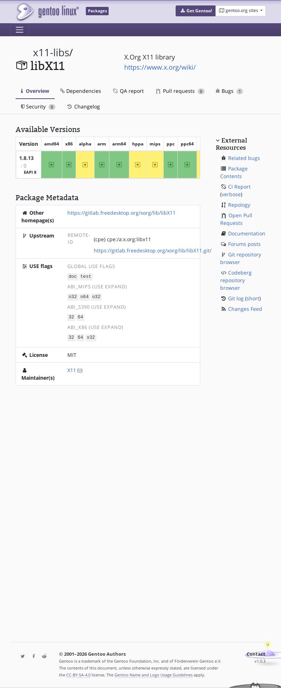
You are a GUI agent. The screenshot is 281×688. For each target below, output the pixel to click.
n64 (84, 296)
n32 (73, 296)
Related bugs (244, 158)
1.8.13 (26, 158)
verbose (231, 194)
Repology (239, 204)
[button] (196, 10)
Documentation (246, 233)
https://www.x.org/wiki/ (160, 67)
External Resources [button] (231, 144)
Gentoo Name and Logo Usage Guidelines (153, 674)
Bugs (229, 90)
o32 (96, 296)
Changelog (83, 106)
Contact (256, 654)
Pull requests (180, 90)
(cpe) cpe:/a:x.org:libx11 (122, 239)
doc (73, 276)
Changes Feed (245, 308)
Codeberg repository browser (236, 280)
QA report (128, 90)
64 (80, 316)
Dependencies (80, 90)
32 (71, 316)
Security (38, 106)
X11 (71, 368)
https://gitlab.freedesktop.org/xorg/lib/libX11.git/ (152, 250)
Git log (236, 298)
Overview (35, 90)
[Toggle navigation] (19, 29)
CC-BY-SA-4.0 (78, 674)
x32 (91, 336)
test (85, 276)
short (253, 298)
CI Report (239, 186)
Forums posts (244, 243)
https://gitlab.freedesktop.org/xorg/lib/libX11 (121, 212)
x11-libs (51, 52)
